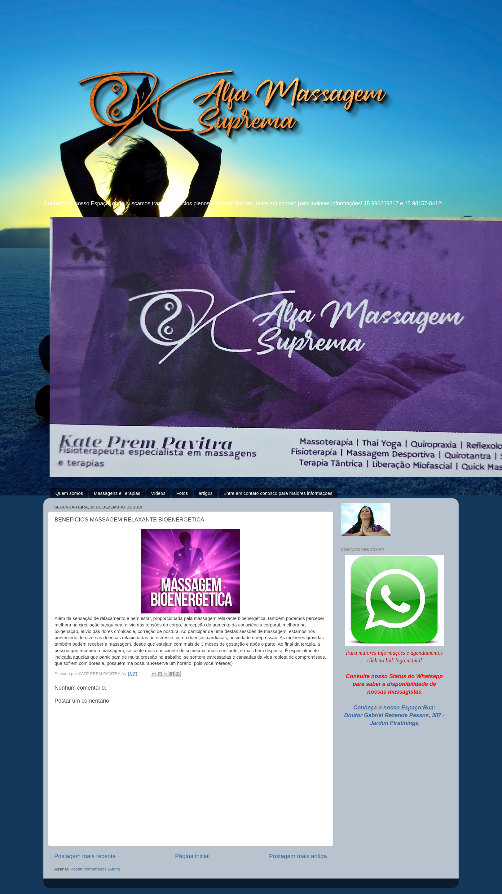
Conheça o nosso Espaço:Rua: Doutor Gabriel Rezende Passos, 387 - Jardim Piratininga (394, 715)
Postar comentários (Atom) (96, 869)
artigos (206, 493)
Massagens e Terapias (117, 493)
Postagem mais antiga (298, 856)
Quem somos (69, 493)
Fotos (182, 493)
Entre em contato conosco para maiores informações (277, 493)
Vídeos (158, 493)
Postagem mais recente (85, 856)
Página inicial (192, 856)
